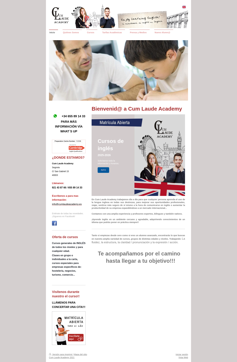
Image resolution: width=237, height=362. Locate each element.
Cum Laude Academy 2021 (62, 357)
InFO (103, 170)
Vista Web (183, 357)
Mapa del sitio (80, 354)
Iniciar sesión (182, 354)
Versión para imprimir (61, 354)
